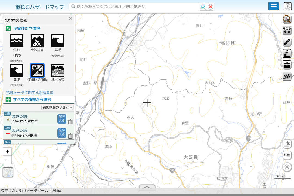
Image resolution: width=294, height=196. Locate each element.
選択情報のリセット (57, 107)
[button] (7, 154)
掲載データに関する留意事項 (29, 92)
